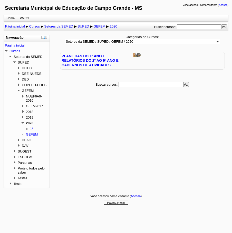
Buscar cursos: (165, 27)
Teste (18, 184)
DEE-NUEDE (32, 74)
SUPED (83, 26)
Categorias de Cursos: (142, 37)
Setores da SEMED (58, 26)
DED (25, 79)
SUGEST (24, 151)
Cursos (34, 26)
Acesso (223, 5)
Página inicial (15, 26)
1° (31, 129)
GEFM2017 (34, 106)
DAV (25, 146)
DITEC (27, 68)
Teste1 (22, 178)
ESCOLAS (25, 157)
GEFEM (99, 26)
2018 (29, 112)
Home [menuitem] (10, 18)
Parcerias (25, 163)
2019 (29, 117)
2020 (113, 26)
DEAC (26, 140)
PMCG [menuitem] (24, 18)
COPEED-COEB (34, 85)
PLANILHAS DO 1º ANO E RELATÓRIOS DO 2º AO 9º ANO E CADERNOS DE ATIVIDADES (90, 60)
